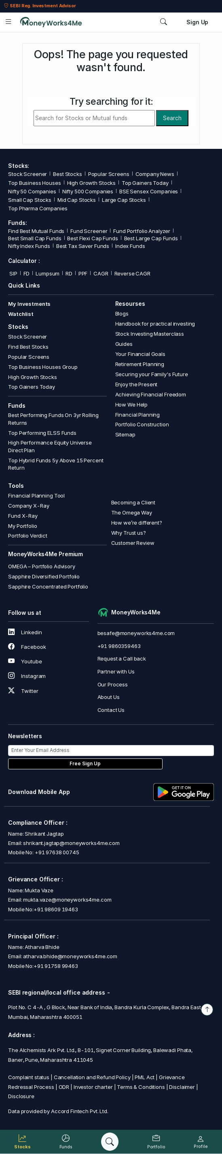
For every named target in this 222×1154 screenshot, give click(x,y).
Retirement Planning (139, 364)
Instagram (27, 676)
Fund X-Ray (23, 515)
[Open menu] (8, 22)
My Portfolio (22, 526)
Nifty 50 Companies (32, 191)
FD (26, 273)
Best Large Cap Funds (151, 238)
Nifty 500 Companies (87, 191)
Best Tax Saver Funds (82, 246)
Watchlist (21, 314)
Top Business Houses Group (43, 367)
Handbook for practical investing (155, 323)
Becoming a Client (133, 502)
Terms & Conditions (141, 1087)
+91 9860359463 (119, 646)
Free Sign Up (85, 764)
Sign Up (197, 22)
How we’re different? (136, 522)
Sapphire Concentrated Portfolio (48, 586)
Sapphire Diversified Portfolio (44, 576)
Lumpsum (47, 273)
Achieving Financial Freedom (150, 394)
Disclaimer (182, 1087)
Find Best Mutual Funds (36, 231)
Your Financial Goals (140, 354)
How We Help (131, 404)
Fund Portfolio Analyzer (141, 231)
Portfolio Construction (142, 424)
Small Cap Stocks (29, 200)
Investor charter (93, 1087)
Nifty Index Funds (29, 246)
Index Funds (130, 246)
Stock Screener (27, 174)
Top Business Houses (34, 183)
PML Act (144, 1077)
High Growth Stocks (91, 183)
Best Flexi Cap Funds (92, 238)
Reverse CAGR (132, 273)
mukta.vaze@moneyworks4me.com (67, 899)
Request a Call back (121, 658)
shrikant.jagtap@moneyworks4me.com (71, 843)
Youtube (25, 661)
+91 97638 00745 (56, 852)
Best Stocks (67, 174)
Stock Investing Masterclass (149, 333)
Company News (154, 174)
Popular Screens (108, 174)
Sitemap (125, 434)
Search (172, 118)
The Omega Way (131, 512)
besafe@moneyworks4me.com (136, 633)
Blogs (122, 313)
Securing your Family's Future (151, 374)
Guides (124, 344)
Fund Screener (88, 231)
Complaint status (28, 1077)
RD (69, 273)
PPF (83, 273)
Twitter (23, 691)
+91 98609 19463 (56, 909)
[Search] (109, 1142)
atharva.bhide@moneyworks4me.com (70, 956)
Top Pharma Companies (37, 208)
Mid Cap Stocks (76, 200)
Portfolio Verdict (27, 535)
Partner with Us (116, 671)
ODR (64, 1087)
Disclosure (21, 1096)
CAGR (100, 273)
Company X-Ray (28, 505)
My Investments (29, 304)
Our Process (112, 684)
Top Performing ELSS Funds (42, 433)
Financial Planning (137, 414)
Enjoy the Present (136, 384)
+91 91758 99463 (56, 966)
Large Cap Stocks (124, 200)
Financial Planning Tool (36, 495)
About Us (108, 697)
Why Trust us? (128, 532)
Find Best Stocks (28, 346)
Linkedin (25, 632)
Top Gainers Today (145, 183)
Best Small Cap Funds (34, 238)
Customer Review (132, 543)
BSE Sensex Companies (148, 191)
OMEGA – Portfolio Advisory (41, 566)
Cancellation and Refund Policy (92, 1077)
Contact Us (111, 710)
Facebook (27, 647)
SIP (12, 273)
